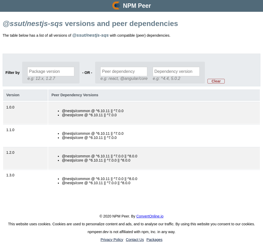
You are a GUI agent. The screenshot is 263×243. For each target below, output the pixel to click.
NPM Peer (137, 5)
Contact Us (135, 240)
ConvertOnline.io (149, 216)
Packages (154, 240)
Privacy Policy (112, 240)
